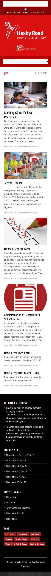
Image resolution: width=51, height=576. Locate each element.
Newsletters (12, 519)
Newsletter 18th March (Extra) (22, 372)
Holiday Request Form (17, 248)
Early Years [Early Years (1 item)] (9, 534)
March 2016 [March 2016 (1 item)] (35, 534)
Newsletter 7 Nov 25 (16, 477)
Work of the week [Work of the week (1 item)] (37, 544)
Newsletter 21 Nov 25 (16, 471)
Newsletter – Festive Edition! (20, 455)
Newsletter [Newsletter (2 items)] (35, 539)
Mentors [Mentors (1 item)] (8, 539)
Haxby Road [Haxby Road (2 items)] (22, 534)
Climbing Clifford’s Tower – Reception (20, 114)
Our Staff (10, 502)
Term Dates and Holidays (18, 508)
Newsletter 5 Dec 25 (16, 460)
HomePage (11, 497)
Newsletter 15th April (17, 352)
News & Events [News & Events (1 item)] (21, 539)
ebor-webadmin (31, 146)
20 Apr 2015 (17, 146)
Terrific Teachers (14, 182)
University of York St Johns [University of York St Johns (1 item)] (16, 544)
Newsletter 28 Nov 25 (16, 466)
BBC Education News (17, 403)
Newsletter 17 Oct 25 (16, 482)
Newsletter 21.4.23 (15, 513)
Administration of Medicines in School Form (22, 316)
